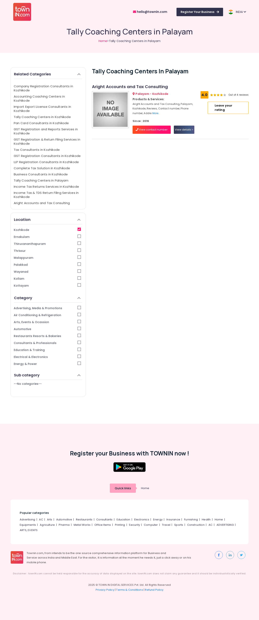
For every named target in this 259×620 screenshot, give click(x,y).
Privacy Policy (105, 590)
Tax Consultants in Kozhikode (37, 150)
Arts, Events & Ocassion (47, 322)
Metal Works (82, 525)
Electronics (141, 519)
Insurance (173, 519)
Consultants (104, 519)
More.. (156, 113)
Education (123, 519)
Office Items (102, 525)
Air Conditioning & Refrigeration (47, 315)
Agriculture (47, 525)
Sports (178, 525)
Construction (196, 525)
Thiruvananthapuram (47, 244)
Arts (49, 519)
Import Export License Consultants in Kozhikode (42, 108)
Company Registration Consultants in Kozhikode (43, 88)
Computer (151, 525)
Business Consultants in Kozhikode (41, 174)
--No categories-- (28, 384)
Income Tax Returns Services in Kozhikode (46, 186)
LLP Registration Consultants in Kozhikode (46, 162)
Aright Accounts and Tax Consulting (42, 203)
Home (103, 41)
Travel (166, 525)
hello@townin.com (150, 12)
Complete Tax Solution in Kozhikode (42, 168)
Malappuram (47, 257)
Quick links (123, 488)
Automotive (47, 329)
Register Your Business (200, 12)
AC (41, 519)
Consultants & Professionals (47, 343)
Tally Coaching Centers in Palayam (41, 180)
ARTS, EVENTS (29, 530)
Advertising (27, 519)
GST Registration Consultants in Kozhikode (47, 156)
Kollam (47, 278)
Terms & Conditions (129, 590)
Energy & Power (47, 364)
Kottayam (47, 285)
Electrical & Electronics (47, 357)
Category (47, 297)
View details (184, 130)
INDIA (237, 12)
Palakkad (47, 264)
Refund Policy (154, 590)
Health (206, 519)
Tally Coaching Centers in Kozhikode (42, 117)
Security (134, 525)
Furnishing (191, 519)
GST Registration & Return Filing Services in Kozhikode (47, 141)
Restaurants (84, 519)
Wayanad (47, 271)
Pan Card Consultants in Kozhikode (41, 123)
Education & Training (47, 350)
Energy (158, 519)
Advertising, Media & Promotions (47, 308)
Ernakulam (47, 237)
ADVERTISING (225, 525)
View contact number (152, 130)
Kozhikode (47, 230)
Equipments (28, 525)
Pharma (64, 525)
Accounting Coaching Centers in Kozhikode (39, 98)
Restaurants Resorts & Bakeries (47, 336)
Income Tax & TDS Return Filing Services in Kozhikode (46, 195)
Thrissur (47, 251)
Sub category (47, 375)
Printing (120, 525)
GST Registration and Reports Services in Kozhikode (46, 131)
